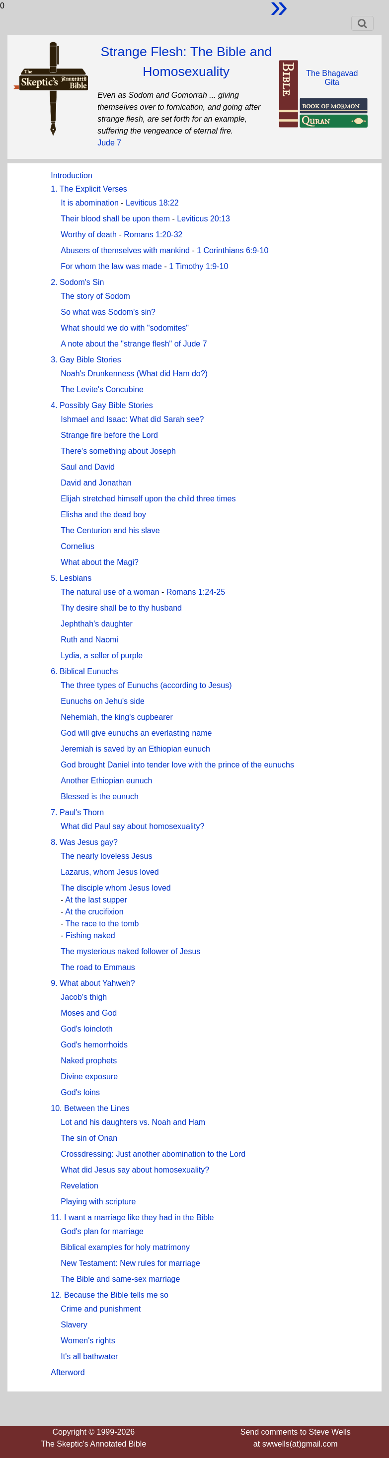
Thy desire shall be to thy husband (121, 608)
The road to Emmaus (98, 967)
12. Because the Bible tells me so (109, 1295)
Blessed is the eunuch (100, 796)
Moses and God (89, 1013)
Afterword (67, 1372)
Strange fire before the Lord (109, 435)
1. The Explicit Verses (89, 189)
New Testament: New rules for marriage (130, 1263)
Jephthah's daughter (97, 624)
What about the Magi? (100, 562)
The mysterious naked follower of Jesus (130, 951)
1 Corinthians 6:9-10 (232, 250)
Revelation (79, 1185)
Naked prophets (89, 1060)
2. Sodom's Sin (77, 282)
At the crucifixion (94, 911)
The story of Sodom (95, 296)
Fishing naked (90, 935)
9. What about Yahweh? (93, 983)
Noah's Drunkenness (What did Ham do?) (134, 373)
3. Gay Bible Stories (86, 359)
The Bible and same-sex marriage (120, 1279)
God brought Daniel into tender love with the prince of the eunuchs (177, 765)
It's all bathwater (89, 1356)
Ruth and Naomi (89, 639)
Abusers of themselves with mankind (125, 250)
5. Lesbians (71, 578)
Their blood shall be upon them (115, 218)
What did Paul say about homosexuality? (132, 826)
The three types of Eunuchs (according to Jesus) (146, 685)
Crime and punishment (101, 1309)
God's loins (80, 1092)
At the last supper (96, 900)
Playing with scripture (98, 1201)
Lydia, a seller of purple (102, 655)
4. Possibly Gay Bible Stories (102, 405)
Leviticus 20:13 (203, 218)
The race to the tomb (102, 923)
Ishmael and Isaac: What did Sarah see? (132, 419)
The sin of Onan (89, 1138)
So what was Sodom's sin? (108, 312)
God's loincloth (86, 1029)
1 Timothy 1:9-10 (198, 266)
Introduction (71, 175)
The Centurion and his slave (110, 530)
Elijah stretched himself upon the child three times (148, 498)
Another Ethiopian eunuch (106, 780)
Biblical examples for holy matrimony (125, 1247)
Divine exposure (89, 1076)
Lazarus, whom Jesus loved (109, 872)
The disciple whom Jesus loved (115, 888)
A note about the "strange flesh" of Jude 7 (134, 344)
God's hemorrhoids (94, 1045)
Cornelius (77, 546)
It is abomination (90, 203)
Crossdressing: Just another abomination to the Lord (153, 1154)
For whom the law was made (111, 266)
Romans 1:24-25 (195, 592)
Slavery (74, 1324)
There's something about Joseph (118, 451)
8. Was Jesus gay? (84, 842)
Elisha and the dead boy (103, 514)
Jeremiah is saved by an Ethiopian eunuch (135, 749)
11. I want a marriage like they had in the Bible (132, 1217)
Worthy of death (89, 234)
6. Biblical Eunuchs (84, 671)
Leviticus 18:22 (152, 203)
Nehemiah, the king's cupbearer (116, 717)
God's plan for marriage (102, 1231)
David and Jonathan (96, 483)
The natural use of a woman (110, 592)
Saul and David (88, 467)
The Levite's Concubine (102, 389)
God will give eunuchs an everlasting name (136, 733)
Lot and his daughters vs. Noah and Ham (133, 1122)
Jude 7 (109, 143)
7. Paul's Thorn (77, 812)
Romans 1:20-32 (153, 234)
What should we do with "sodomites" (125, 328)
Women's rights (88, 1340)
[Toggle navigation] (362, 23)
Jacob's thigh (84, 997)
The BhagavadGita (332, 77)
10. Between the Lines (90, 1108)
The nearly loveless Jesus (106, 856)
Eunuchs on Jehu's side (103, 701)
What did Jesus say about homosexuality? (135, 1170)
